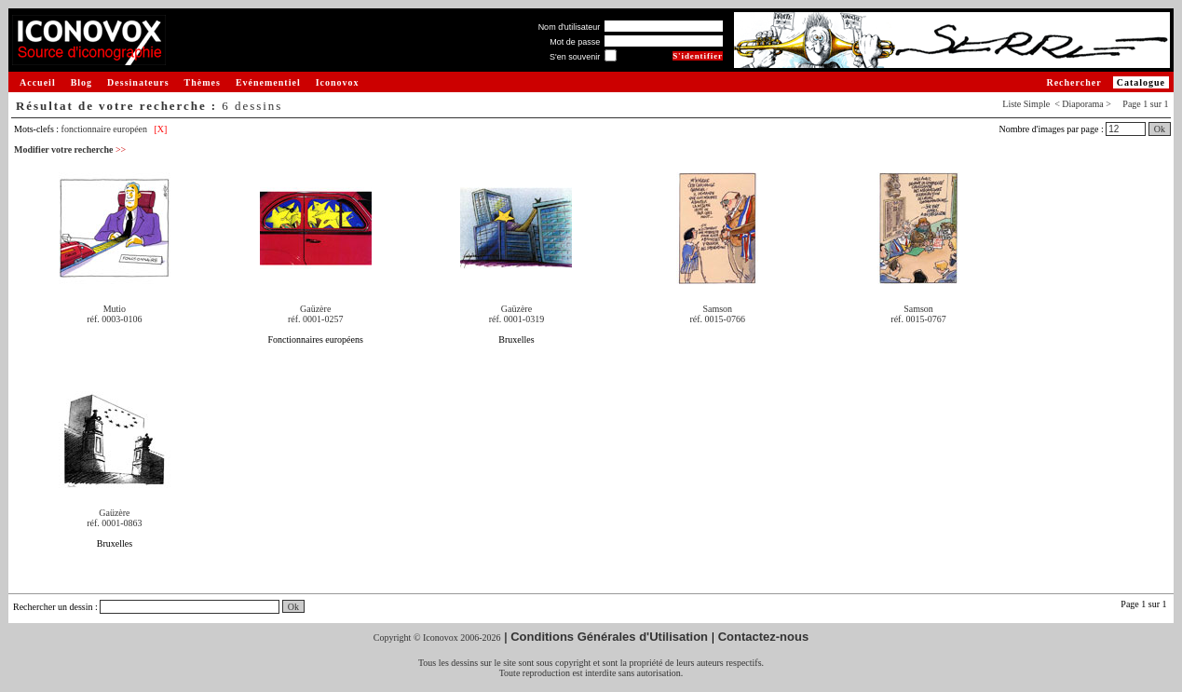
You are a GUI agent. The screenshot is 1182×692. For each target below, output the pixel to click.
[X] (161, 129)
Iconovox (338, 82)
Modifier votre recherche (70, 149)
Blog (81, 82)
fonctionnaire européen (104, 129)
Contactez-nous (763, 637)
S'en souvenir (575, 56)
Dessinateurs (138, 82)
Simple (1037, 104)
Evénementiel (268, 82)
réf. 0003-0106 (114, 319)
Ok (1159, 129)
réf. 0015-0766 (717, 319)
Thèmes (202, 82)
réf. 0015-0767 (917, 319)
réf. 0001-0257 (315, 319)
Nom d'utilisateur (569, 27)
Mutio (114, 309)
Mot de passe (575, 42)
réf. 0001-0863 (114, 523)
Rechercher (1073, 82)
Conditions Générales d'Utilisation (609, 637)
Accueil (38, 82)
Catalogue (1141, 82)
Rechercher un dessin (53, 607)
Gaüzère (315, 309)
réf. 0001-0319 (516, 319)
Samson (717, 309)
